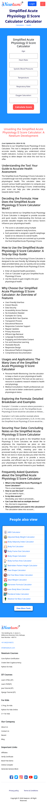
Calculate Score (23, 107)
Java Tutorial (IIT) (7, 688)
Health (28, 25)
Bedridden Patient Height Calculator (20, 565)
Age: (23, 51)
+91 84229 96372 (7, 642)
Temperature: (23, 77)
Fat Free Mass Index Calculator (18, 575)
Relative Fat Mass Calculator (17, 599)
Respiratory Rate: (23, 86)
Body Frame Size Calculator (17, 551)
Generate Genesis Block (9, 769)
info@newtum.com (8, 648)
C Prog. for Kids (6, 705)
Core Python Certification (10, 658)
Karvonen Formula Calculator (18, 584)
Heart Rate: (23, 60)
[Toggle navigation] (42, 4)
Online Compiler (7, 765)
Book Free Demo (7, 761)
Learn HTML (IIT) (7, 680)
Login (32, 3)
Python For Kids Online (9, 710)
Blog (3, 739)
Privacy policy (14, 791)
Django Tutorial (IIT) (8, 692)
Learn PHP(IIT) (6, 684)
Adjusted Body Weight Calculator (19, 537)
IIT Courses (6, 674)
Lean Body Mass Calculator (17, 589)
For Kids (5, 700)
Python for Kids (6, 667)
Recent (3, 735)
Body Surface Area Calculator (18, 561)
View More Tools (23, 608)
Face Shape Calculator (15, 570)
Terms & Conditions (31, 791)
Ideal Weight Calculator (15, 580)
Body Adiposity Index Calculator (19, 542)
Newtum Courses (9, 653)
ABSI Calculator (12, 532)
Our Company (8, 721)
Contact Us (5, 731)
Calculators (20, 25)
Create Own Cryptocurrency (11, 663)
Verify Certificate (7, 757)
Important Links (9, 747)
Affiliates (4, 752)
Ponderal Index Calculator (16, 594)
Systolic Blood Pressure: (23, 69)
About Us (4, 727)
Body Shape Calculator (15, 556)
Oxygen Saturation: (23, 95)
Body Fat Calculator (14, 546)
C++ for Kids (5, 714)
